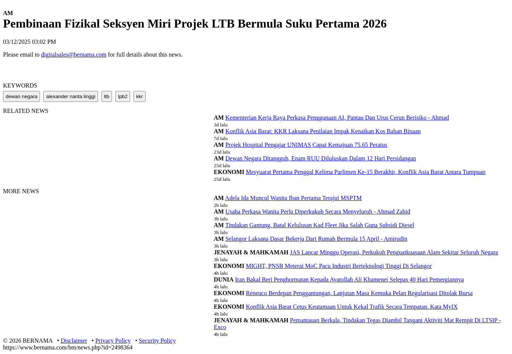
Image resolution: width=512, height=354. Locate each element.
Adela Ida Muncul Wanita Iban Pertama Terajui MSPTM (293, 198)
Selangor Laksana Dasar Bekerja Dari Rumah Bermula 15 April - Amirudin (316, 238)
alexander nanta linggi (70, 96)
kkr (139, 96)
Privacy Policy (113, 340)
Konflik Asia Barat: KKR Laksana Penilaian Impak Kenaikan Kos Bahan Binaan (323, 131)
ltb (106, 96)
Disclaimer (74, 340)
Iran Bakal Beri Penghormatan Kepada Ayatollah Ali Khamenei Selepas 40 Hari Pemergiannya (349, 279)
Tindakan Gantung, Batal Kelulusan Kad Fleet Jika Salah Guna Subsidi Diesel (319, 225)
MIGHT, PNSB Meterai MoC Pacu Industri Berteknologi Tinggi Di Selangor (339, 266)
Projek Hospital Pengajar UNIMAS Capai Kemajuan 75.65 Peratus (306, 145)
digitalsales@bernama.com (73, 54)
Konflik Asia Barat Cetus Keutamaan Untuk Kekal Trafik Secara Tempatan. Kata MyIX (352, 306)
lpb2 (122, 96)
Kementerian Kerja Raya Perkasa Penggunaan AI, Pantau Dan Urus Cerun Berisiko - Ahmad (337, 117)
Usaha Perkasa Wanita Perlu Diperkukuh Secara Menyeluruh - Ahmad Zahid (317, 211)
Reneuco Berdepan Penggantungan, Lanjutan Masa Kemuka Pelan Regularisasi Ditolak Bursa (359, 293)
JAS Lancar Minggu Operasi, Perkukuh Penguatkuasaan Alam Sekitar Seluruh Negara (394, 252)
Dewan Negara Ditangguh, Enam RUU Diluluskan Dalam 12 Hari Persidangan (320, 158)
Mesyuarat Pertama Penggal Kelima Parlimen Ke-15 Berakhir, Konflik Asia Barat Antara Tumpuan (366, 172)
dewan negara (21, 96)
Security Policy (157, 340)
